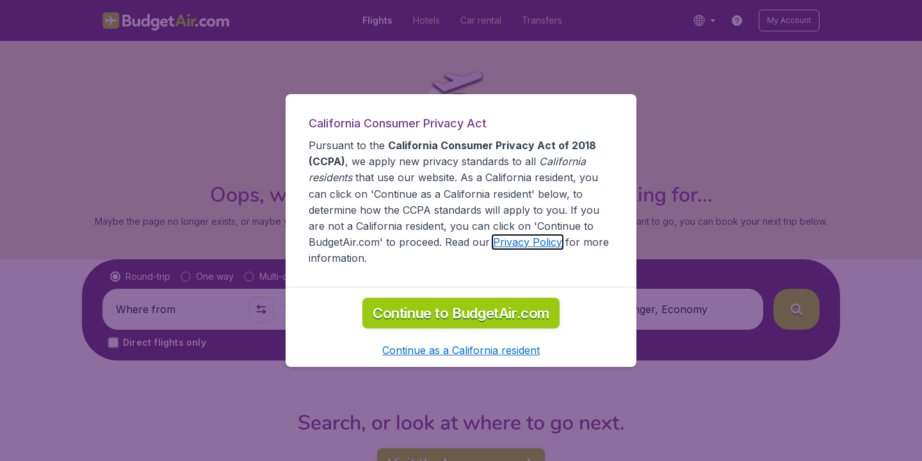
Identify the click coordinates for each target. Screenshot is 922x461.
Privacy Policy (527, 242)
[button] (461, 350)
